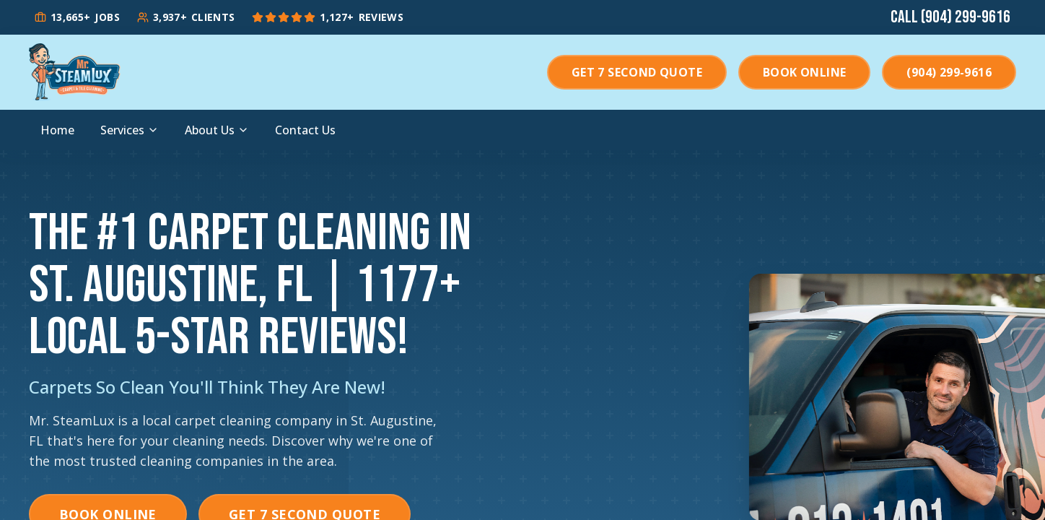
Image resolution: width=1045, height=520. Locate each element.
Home (57, 130)
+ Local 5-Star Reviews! (244, 311)
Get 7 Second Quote (637, 72)
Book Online (804, 72)
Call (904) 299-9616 (950, 16)
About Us (217, 130)
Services (129, 130)
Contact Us (305, 130)
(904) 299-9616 (949, 72)
